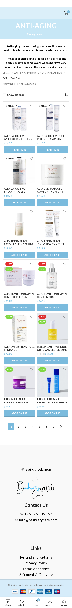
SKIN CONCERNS (51, 73)
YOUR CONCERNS (25, 73)
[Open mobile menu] (5, 13)
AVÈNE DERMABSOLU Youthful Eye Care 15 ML (51, 243)
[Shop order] (66, 95)
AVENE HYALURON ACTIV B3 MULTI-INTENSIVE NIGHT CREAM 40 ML (19, 297)
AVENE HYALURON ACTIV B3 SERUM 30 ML (52, 296)
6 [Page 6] (46, 426)
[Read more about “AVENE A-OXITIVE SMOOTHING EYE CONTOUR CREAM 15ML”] (19, 202)
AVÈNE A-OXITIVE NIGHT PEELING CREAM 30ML (52, 137)
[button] (52, 202)
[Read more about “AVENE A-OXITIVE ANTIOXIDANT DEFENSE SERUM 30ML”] (19, 149)
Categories (34, 34)
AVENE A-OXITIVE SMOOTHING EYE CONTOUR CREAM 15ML (18, 191)
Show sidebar (15, 94)
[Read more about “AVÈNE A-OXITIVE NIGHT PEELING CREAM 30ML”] (52, 149)
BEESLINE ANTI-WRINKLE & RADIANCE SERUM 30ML (52, 348)
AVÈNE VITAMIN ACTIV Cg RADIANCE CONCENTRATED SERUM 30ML (19, 351)
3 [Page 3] (25, 426)
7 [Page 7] (54, 426)
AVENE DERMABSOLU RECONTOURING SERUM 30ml (18, 244)
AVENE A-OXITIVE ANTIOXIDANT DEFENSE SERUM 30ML (18, 139)
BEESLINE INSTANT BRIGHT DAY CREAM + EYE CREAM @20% (52, 402)
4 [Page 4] (32, 426)
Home (7, 73)
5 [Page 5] (39, 426)
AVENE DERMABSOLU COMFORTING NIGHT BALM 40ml (50, 191)
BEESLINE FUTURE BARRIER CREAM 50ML (17, 401)
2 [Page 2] (18, 426)
